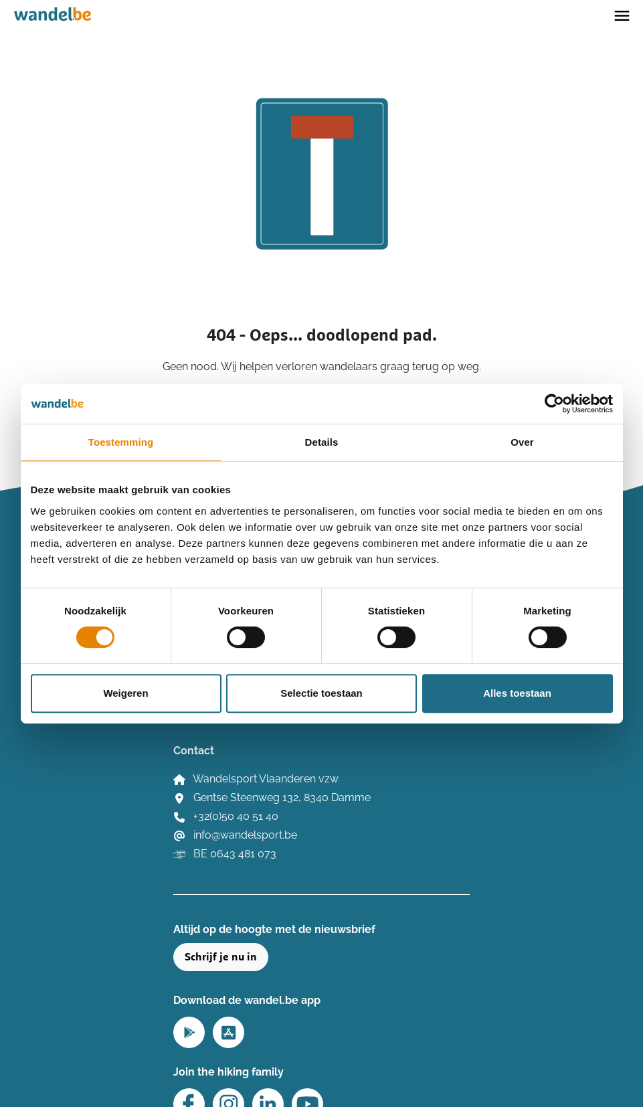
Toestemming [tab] (121, 442)
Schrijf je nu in (221, 957)
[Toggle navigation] (622, 14)
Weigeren (125, 693)
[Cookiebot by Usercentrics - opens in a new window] (554, 404)
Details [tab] (322, 442)
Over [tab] (522, 442)
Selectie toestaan (321, 693)
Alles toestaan (517, 693)
